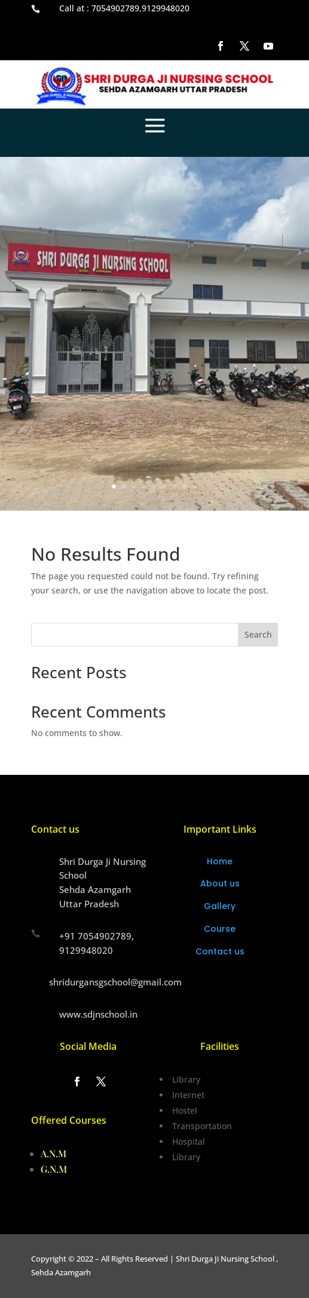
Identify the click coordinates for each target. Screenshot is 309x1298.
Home (219, 861)
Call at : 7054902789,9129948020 (124, 8)
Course (219, 929)
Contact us (219, 951)
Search (258, 634)
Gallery (219, 906)
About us (220, 883)
